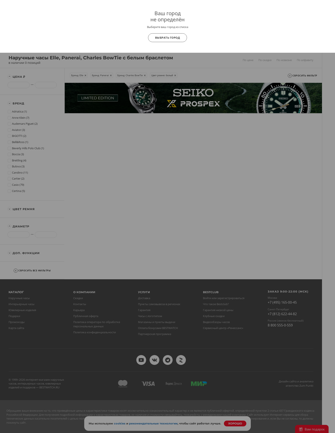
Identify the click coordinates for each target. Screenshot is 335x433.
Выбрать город (167, 37)
